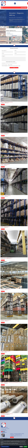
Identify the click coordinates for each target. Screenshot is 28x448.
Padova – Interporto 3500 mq (5, 164)
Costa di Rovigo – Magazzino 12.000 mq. (7, 413)
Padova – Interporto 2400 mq (5, 133)
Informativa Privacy (4, 64)
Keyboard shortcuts (18, 43)
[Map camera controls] (27, 39)
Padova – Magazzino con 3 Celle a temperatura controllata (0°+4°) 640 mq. (11, 382)
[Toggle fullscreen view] (27, 27)
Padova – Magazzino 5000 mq (5, 226)
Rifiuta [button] (21, 446)
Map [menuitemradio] (1, 27)
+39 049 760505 (24, 7)
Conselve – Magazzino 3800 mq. (5, 351)
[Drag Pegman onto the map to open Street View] (27, 42)
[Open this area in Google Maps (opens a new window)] (1, 43)
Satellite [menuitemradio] (4, 27)
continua (3, 104)
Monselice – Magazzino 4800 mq (5, 289)
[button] (27, 439)
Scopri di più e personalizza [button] (5, 446)
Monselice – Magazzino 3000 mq (5, 195)
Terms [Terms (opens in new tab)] (27, 43)
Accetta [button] (25, 446)
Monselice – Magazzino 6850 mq (5, 320)
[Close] (21, 29)
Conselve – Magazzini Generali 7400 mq (7, 102)
